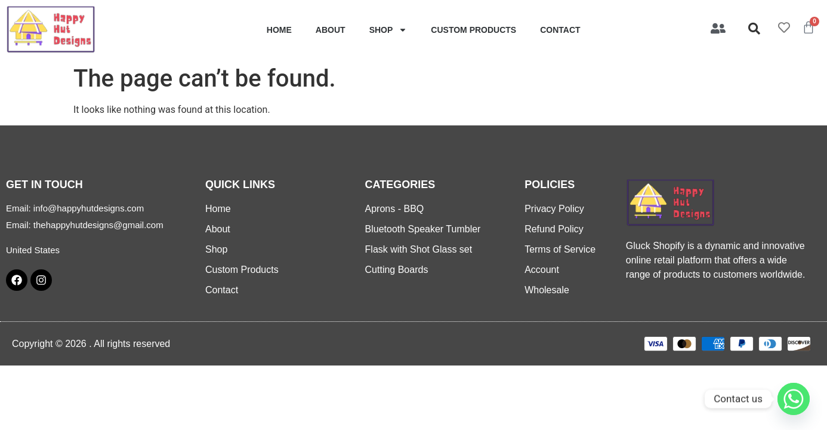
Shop (388, 30)
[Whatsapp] (793, 399)
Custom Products (473, 30)
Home (279, 30)
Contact (560, 30)
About (330, 30)
